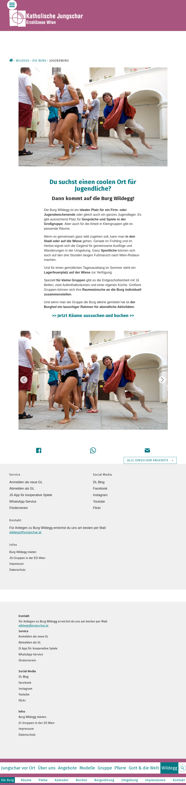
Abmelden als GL (21, 488)
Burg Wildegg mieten (22, 552)
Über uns (46, 767)
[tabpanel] (93, 381)
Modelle (87, 767)
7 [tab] (162, 428)
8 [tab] (165, 428)
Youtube (99, 501)
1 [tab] (140, 428)
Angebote (67, 767)
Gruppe (105, 767)
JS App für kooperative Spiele (30, 495)
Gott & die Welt (144, 767)
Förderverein (18, 508)
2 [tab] (144, 428)
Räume (26, 780)
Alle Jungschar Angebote (150, 460)
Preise (43, 780)
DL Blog (98, 482)
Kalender (61, 780)
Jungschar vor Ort (18, 767)
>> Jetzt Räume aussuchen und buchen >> (93, 315)
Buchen (81, 780)
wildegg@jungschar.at (25, 532)
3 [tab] (147, 428)
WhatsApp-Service (22, 501)
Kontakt (179, 780)
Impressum (16, 563)
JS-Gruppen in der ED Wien (27, 558)
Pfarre (120, 767)
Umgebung (129, 780)
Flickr (97, 508)
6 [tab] (158, 428)
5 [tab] (155, 428)
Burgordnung (104, 780)
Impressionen (155, 780)
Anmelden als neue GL (26, 482)
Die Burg (39, 60)
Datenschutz (17, 569)
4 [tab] (151, 428)
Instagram (100, 495)
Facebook (100, 488)
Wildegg (22, 60)
